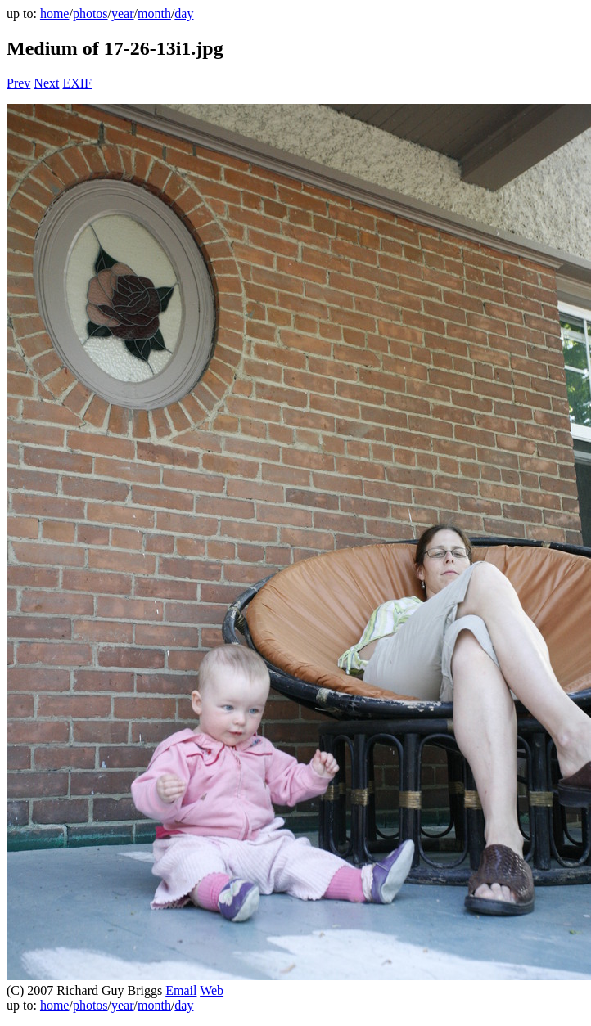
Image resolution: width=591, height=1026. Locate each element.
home (55, 13)
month (154, 13)
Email (180, 990)
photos (90, 13)
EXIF (77, 83)
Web (211, 990)
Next (46, 83)
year (122, 13)
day (183, 13)
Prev (18, 83)
